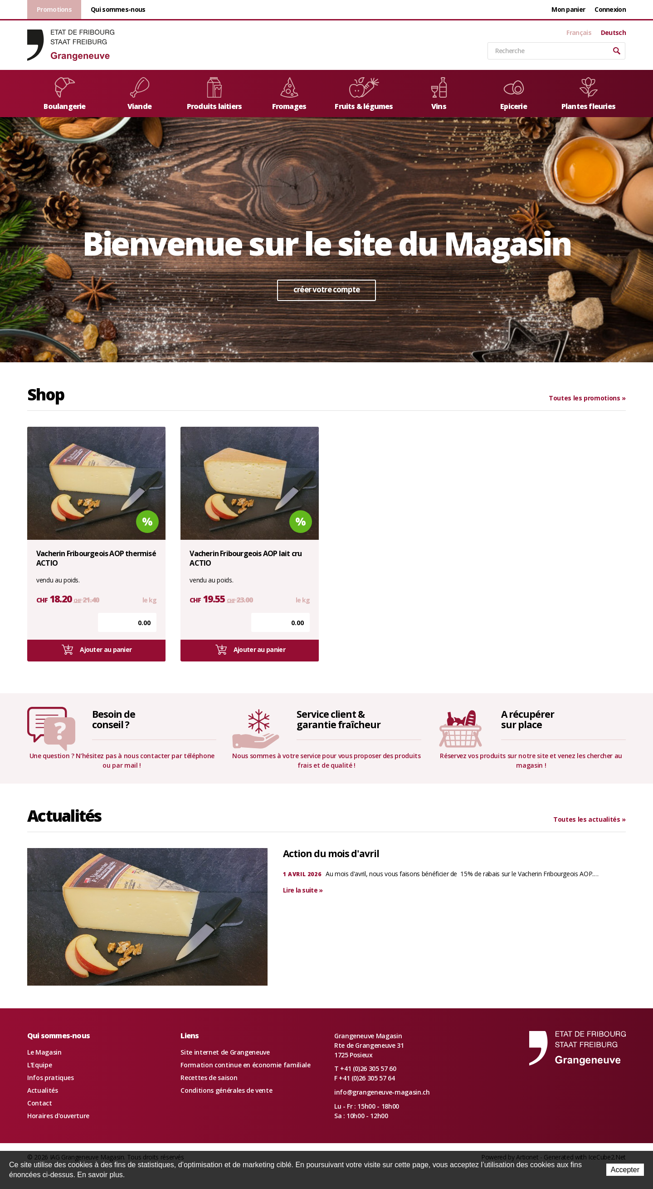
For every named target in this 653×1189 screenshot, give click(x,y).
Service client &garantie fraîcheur (338, 719)
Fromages (289, 94)
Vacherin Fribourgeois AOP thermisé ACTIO (96, 558)
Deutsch (613, 33)
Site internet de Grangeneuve (224, 1052)
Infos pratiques (50, 1077)
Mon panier (568, 9)
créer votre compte (326, 289)
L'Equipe (39, 1065)
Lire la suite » (303, 890)
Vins (439, 94)
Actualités (42, 1090)
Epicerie (514, 94)
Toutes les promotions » (587, 398)
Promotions (54, 9)
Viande (140, 94)
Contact (39, 1103)
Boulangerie (64, 94)
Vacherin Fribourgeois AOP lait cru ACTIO (246, 558)
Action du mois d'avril (331, 853)
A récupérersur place (527, 719)
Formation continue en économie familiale (245, 1065)
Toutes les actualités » (589, 819)
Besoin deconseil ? (114, 719)
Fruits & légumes (364, 94)
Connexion (610, 9)
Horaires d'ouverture (58, 1115)
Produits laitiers (214, 94)
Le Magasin (44, 1052)
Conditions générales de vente (226, 1090)
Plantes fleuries (588, 94)
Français (578, 33)
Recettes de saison (208, 1077)
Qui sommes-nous (118, 9)
